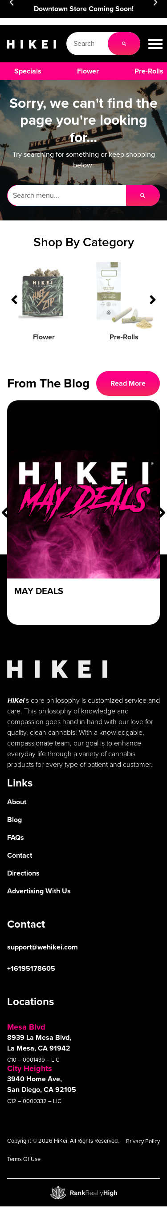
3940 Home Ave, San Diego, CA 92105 (41, 1084)
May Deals (38, 591)
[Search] (124, 43)
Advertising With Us (39, 891)
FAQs (15, 837)
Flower (44, 337)
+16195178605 (31, 968)
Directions (23, 873)
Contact (19, 855)
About (16, 802)
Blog (14, 820)
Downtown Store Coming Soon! (84, 9)
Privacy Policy (143, 1141)
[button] (155, 44)
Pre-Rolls (124, 337)
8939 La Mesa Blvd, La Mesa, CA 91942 (39, 1042)
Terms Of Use (24, 1159)
